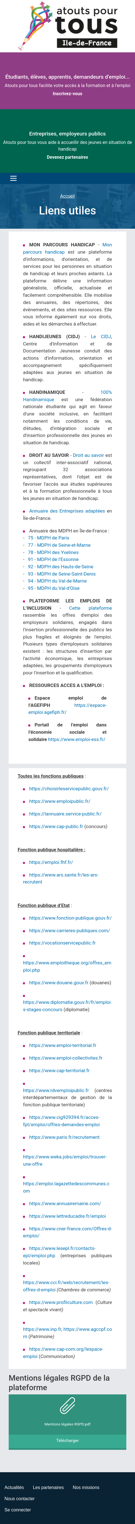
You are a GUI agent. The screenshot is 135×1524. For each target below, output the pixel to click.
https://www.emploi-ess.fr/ (76, 739)
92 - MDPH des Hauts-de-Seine (60, 566)
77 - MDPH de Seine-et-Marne (59, 545)
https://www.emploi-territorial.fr (62, 1045)
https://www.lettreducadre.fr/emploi (67, 1216)
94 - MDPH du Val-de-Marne (57, 581)
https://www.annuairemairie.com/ (65, 1203)
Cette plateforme (90, 608)
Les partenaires (48, 1487)
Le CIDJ (101, 336)
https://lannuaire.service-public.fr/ (65, 814)
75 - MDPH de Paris (48, 538)
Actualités (14, 1487)
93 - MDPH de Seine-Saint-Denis (62, 574)
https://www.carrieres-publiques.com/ (69, 930)
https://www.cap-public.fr (56, 826)
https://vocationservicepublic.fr (62, 943)
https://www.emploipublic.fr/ (59, 801)
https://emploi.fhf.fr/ (51, 862)
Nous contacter (19, 1498)
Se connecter (17, 1509)
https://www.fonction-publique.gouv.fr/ (70, 918)
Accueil (67, 196)
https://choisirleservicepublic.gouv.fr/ (69, 788)
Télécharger (67, 1440)
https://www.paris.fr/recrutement (64, 1137)
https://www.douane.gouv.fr (58, 982)
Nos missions (86, 1487)
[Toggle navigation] (12, 178)
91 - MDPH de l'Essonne (53, 559)
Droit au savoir (88, 455)
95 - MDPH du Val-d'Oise (54, 588)
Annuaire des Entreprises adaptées (67, 511)
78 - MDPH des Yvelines (54, 552)
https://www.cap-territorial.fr (59, 1070)
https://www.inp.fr (42, 1329)
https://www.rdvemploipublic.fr (56, 1090)
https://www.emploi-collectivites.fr (65, 1058)
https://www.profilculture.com (61, 1302)
